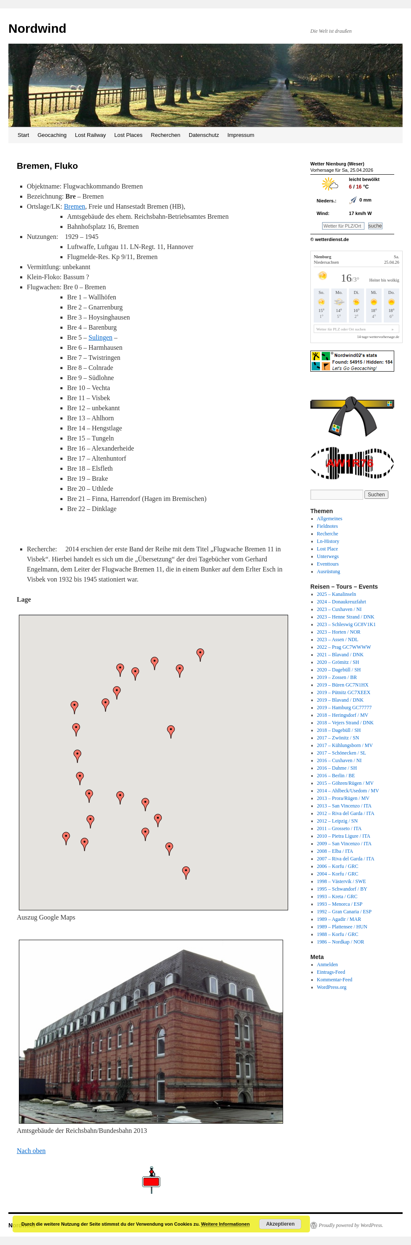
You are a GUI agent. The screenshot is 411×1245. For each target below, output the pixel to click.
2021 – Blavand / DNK (340, 655)
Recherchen (165, 135)
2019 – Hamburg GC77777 (344, 707)
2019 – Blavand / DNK (340, 700)
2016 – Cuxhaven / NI (339, 760)
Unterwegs (328, 556)
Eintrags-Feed (331, 972)
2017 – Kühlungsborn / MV (345, 745)
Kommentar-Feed (334, 980)
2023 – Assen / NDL (338, 639)
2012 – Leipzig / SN (337, 821)
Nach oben (31, 1150)
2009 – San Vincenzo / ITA (344, 844)
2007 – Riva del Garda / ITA (346, 859)
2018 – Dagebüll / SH (339, 730)
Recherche (327, 534)
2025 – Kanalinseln (336, 594)
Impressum (240, 135)
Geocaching (51, 135)
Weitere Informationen (225, 1224)
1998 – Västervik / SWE (341, 881)
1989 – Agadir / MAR (339, 919)
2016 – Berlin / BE (336, 775)
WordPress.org (331, 987)
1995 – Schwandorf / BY (342, 889)
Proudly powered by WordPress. (351, 1225)
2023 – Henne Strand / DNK (346, 617)
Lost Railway (90, 135)
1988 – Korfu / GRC (338, 934)
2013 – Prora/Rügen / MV (343, 798)
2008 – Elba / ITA (335, 851)
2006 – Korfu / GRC (338, 866)
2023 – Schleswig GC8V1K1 (346, 624)
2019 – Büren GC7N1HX (343, 685)
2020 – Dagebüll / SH (339, 670)
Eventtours (328, 564)
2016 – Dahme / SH (337, 768)
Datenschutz (204, 135)
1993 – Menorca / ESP (340, 904)
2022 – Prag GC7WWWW (344, 647)
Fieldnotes (327, 526)
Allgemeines (330, 519)
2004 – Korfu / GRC (338, 874)
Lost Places (128, 135)
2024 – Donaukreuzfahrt (341, 602)
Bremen (74, 206)
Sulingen (100, 337)
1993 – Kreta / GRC (337, 896)
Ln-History (328, 541)
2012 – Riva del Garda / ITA (346, 813)
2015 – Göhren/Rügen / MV (345, 783)
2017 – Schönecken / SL (341, 753)
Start (23, 135)
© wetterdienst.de (329, 239)
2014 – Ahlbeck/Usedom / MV (348, 791)
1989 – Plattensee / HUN (342, 927)
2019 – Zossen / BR (337, 677)
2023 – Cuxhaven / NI (339, 609)
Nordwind (37, 28)
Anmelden (327, 964)
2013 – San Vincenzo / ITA (344, 806)
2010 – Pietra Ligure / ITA (343, 836)
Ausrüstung (328, 571)
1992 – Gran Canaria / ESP (344, 912)
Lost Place (327, 549)
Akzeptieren (280, 1224)
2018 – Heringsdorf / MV (343, 715)
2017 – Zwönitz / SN (338, 738)
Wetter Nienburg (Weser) (337, 163)
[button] (135, 674)
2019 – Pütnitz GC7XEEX (344, 692)
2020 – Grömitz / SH (338, 662)
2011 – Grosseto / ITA (339, 828)
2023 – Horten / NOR (339, 632)
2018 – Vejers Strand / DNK (345, 723)
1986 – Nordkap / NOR (340, 942)
